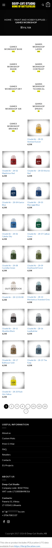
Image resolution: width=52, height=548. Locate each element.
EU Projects (7, 465)
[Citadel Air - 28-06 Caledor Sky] (13, 222)
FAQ (4, 449)
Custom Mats (8, 438)
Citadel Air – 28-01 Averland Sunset (35, 140)
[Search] (43, 5)
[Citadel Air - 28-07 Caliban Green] (38, 222)
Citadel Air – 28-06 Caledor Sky (10, 235)
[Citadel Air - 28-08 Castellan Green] (13, 254)
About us (6, 433)
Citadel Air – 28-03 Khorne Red (38, 172)
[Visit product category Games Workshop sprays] (38, 108)
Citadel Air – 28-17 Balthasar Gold (10, 361)
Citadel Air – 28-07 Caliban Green (38, 235)
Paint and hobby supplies (29, 19)
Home (7, 19)
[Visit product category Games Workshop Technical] (38, 88)
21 (33, 406)
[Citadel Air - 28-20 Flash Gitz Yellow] (13, 380)
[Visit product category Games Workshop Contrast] (38, 68)
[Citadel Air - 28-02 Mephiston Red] (13, 159)
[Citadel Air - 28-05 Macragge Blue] (38, 190)
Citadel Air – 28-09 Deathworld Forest (35, 266)
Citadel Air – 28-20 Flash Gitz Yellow (12, 393)
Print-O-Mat (8, 443)
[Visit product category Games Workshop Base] (13, 48)
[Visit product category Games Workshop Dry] (13, 88)
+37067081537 (9, 515)
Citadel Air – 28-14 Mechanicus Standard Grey (38, 298)
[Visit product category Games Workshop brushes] (13, 127)
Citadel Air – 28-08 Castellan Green (10, 266)
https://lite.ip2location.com (27, 546)
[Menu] (3, 4)
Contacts (6, 460)
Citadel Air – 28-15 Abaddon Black (10, 329)
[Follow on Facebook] (4, 521)
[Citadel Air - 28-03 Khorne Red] (38, 159)
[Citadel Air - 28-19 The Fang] (38, 348)
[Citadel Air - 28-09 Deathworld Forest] (38, 254)
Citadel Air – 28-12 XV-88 (13, 297)
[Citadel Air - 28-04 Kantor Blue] (13, 190)
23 (45, 406)
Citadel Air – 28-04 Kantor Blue (13, 203)
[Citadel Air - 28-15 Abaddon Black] (13, 317)
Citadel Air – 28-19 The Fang (37, 361)
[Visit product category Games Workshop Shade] (13, 68)
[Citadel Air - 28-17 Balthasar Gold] (13, 348)
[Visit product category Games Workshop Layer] (38, 48)
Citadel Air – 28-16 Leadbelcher (35, 329)
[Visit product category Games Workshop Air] (13, 108)
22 (39, 406)
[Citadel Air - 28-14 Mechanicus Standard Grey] (38, 285)
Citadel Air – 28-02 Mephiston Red (10, 172)
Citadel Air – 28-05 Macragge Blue (35, 203)
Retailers (6, 454)
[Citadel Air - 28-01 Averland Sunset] (38, 127)
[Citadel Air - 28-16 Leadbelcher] (38, 317)
